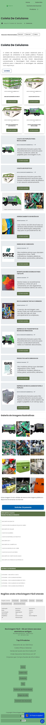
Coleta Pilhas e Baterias (23, 648)
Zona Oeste (24, 600)
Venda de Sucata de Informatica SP (23, 651)
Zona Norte (15, 600)
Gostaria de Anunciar (34, 6)
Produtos (34, 9)
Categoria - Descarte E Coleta (10, 574)
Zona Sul (31, 600)
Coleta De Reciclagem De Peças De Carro (14, 525)
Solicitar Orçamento (23, 507)
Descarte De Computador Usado (11, 556)
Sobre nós (23, 673)
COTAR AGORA (12, 101)
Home (28, 2)
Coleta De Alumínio (7, 533)
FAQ (23, 684)
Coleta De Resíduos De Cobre (10, 548)
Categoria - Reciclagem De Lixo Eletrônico (13, 583)
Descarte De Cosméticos (9, 544)
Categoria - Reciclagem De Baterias (11, 577)
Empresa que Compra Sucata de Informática (23, 657)
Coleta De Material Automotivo (11, 537)
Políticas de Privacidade (23, 690)
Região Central (6, 600)
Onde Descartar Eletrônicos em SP (23, 654)
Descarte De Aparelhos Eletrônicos (12, 560)
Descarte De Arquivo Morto (21, 34)
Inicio (23, 667)
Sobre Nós (38, 2)
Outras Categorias (8, 569)
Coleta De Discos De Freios (37, 34)
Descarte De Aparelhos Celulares (29, 34)
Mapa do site (23, 695)
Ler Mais (7, 71)
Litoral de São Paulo (19, 603)
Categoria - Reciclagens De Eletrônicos (12, 586)
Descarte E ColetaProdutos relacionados (10, 514)
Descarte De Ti (6, 540)
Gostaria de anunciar (23, 701)
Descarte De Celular (8, 529)
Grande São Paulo (7, 603)
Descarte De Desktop (8, 521)
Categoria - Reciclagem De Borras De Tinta (13, 580)
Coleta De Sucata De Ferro (10, 552)
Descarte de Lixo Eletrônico (23, 645)
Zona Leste (39, 600)
